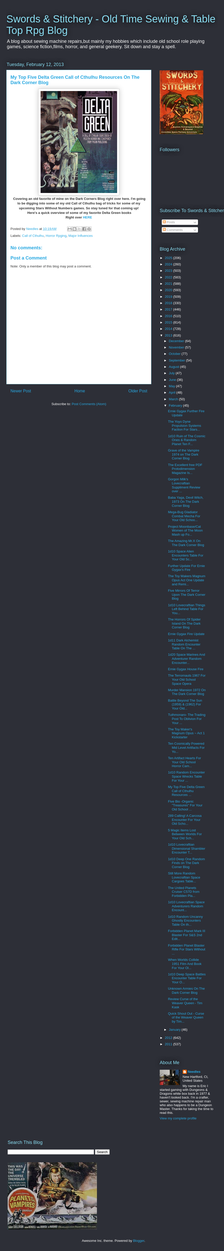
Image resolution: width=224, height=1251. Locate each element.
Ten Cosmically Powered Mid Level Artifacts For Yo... (186, 747)
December (177, 341)
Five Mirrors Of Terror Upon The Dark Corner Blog (186, 594)
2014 (169, 329)
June (173, 380)
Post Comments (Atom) (89, 404)
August (174, 367)
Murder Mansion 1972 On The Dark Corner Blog (186, 692)
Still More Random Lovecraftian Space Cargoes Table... (184, 877)
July (172, 373)
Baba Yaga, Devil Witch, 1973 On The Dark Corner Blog (185, 501)
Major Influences (80, 236)
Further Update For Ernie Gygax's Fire (186, 568)
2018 (169, 303)
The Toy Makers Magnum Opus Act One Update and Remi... (186, 580)
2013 (169, 335)
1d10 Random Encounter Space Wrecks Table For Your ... (186, 776)
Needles (194, 1072)
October (175, 354)
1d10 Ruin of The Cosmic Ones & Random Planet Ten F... (186, 440)
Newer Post (20, 391)
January (175, 1029)
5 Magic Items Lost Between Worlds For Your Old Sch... (185, 834)
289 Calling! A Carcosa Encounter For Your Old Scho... (185, 820)
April (173, 392)
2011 (169, 1044)
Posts (169, 222)
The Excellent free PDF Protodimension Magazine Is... (185, 469)
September (177, 360)
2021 (169, 284)
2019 (169, 297)
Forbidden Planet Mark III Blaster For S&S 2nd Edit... (186, 935)
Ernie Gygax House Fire (185, 669)
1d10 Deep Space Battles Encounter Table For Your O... (186, 978)
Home (79, 391)
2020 (169, 290)
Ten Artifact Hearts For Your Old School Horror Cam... (184, 762)
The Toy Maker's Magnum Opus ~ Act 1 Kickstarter (186, 733)
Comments (173, 230)
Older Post (137, 391)
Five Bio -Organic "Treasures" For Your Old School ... (185, 805)
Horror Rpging (56, 236)
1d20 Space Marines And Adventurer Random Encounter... (186, 658)
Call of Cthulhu (33, 236)
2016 (169, 316)
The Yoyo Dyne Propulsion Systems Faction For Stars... (184, 425)
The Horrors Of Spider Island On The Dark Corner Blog (184, 623)
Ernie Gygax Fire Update (186, 634)
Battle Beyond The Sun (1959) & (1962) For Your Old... (185, 704)
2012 (169, 1038)
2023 (169, 271)
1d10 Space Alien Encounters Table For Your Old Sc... (185, 555)
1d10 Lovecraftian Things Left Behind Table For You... (186, 609)
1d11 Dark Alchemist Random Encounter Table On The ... (184, 644)
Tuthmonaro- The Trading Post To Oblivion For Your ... (186, 719)
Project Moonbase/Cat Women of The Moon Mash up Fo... (185, 530)
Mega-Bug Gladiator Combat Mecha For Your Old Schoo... (184, 516)
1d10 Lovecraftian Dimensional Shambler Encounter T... (186, 848)
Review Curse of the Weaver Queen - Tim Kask (185, 1003)
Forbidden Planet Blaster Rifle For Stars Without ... (186, 949)
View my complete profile (178, 1118)
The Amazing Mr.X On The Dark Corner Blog (186, 543)
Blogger (138, 1241)
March (174, 399)
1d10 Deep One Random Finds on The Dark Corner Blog (186, 863)
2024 (169, 264)
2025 (169, 258)
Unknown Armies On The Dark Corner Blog (186, 991)
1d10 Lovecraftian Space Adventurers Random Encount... (186, 906)
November (177, 347)
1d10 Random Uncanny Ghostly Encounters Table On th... (185, 920)
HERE (87, 217)
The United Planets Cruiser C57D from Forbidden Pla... (183, 892)
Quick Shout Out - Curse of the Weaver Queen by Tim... (186, 1017)
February (176, 405)
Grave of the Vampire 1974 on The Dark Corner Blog (183, 454)
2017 (169, 309)
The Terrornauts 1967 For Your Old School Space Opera (186, 679)
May (172, 386)
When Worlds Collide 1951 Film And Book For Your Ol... (184, 964)
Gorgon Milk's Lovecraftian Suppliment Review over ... (184, 485)
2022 (169, 277)
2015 (169, 322)
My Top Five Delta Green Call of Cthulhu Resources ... (186, 791)
